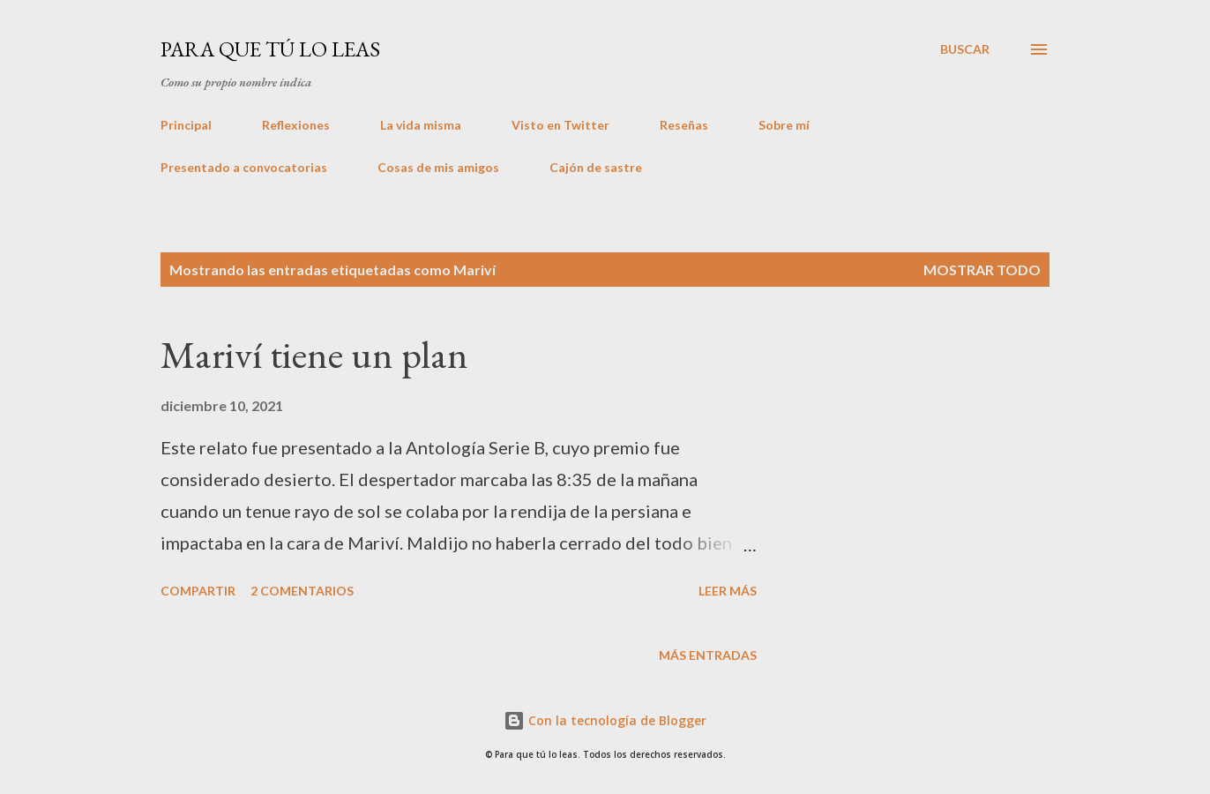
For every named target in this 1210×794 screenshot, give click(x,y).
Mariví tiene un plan (314, 354)
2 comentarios (302, 590)
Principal (186, 124)
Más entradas (708, 655)
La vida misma (420, 124)
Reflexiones (296, 124)
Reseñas (684, 124)
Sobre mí (784, 124)
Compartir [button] (198, 590)
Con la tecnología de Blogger (605, 720)
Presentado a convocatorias (244, 167)
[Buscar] (965, 49)
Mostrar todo (982, 269)
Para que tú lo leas (270, 49)
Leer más (727, 590)
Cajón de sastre (595, 167)
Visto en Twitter (560, 124)
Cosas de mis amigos (438, 167)
